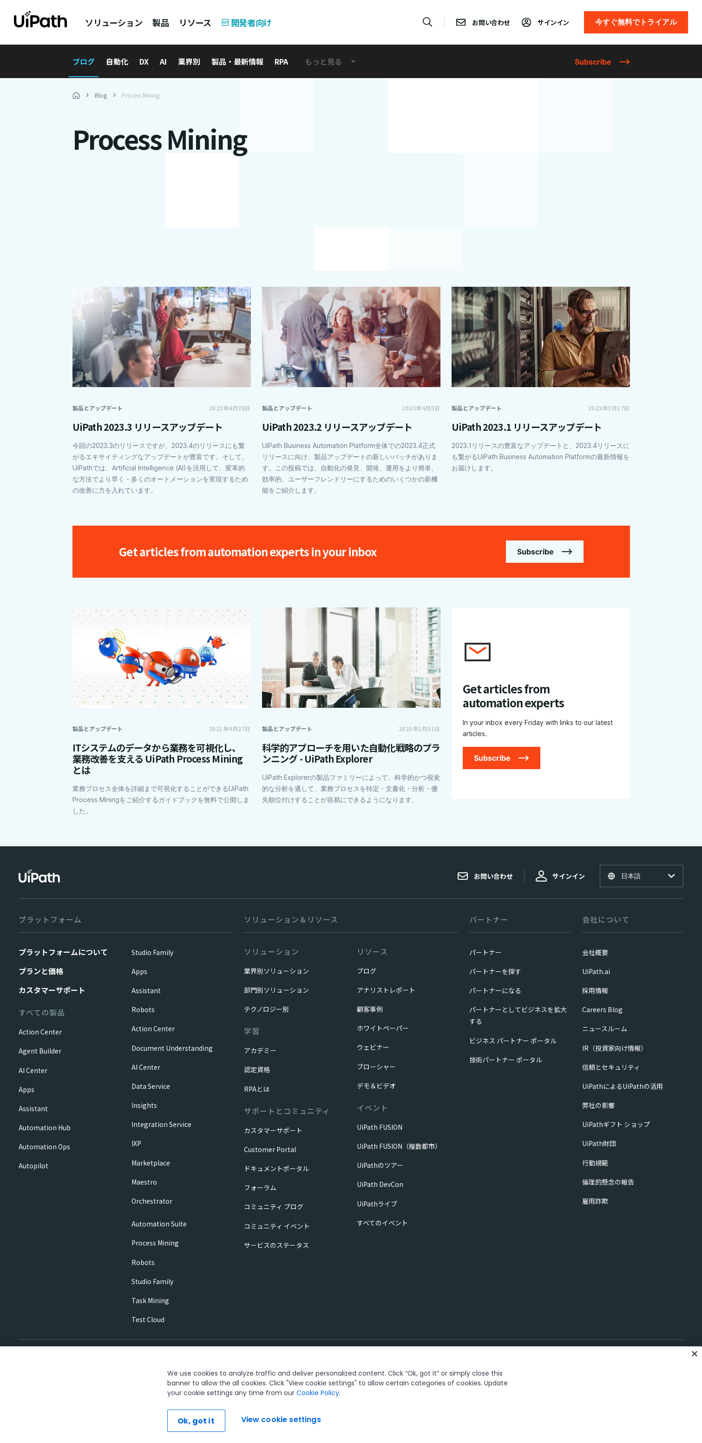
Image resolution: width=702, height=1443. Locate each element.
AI (163, 61)
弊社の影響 (598, 1105)
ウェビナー (373, 1047)
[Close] (694, 1354)
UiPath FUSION (379, 1127)
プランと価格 (41, 970)
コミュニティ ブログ (273, 1206)
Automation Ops (44, 1146)
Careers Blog (602, 1009)
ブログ (83, 61)
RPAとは (256, 1089)
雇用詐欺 (595, 1201)
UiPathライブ (377, 1203)
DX (144, 61)
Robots (143, 1009)
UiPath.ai (596, 971)
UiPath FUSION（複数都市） (399, 1146)
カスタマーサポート (52, 989)
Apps (26, 1089)
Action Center (40, 1031)
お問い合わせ (485, 876)
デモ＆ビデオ (376, 1085)
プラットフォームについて (63, 951)
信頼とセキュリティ (611, 1067)
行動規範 (595, 1162)
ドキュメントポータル (276, 1168)
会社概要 (595, 952)
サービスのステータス (276, 1245)
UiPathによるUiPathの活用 (622, 1086)
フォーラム (260, 1187)
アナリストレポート (386, 990)
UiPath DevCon (380, 1184)
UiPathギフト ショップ (616, 1124)
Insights (144, 1105)
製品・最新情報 (237, 61)
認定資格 (257, 1069)
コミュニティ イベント (277, 1226)
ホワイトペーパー (383, 1028)
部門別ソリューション (276, 990)
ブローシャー (376, 1066)
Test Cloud (147, 1319)
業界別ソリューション (276, 970)
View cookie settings (281, 1419)
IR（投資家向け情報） (614, 1048)
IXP (136, 1143)
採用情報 (595, 990)
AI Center (33, 1070)
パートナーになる (495, 990)
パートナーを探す (495, 971)
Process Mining (155, 1242)
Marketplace (150, 1162)
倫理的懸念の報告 (608, 1181)
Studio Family (152, 952)
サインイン (560, 876)
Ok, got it (196, 1421)
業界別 (189, 61)
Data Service (150, 1086)
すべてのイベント (382, 1222)
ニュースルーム (604, 1028)
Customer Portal (270, 1149)
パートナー (485, 952)
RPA (281, 61)
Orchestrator (151, 1201)
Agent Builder (40, 1050)
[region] (351, 1394)
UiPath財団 (599, 1143)
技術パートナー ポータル (505, 1059)
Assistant (33, 1108)
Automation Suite (159, 1223)
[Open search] (428, 22)
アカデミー (260, 1050)
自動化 (117, 61)
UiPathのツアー (380, 1165)
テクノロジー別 (266, 1009)
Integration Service (161, 1124)
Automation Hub (45, 1127)
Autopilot (33, 1165)
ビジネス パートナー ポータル (513, 1040)
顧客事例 (370, 1009)
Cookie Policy (317, 1392)
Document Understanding (172, 1048)
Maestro (144, 1181)
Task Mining (150, 1300)
